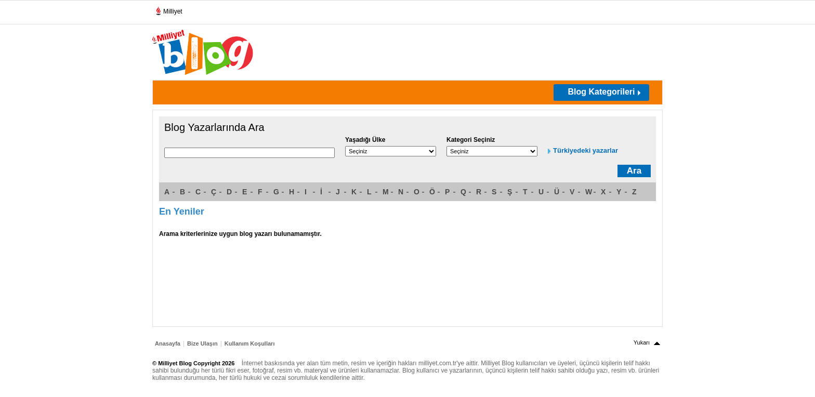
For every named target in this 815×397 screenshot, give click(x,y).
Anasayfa (167, 343)
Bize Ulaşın (202, 343)
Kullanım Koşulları (250, 343)
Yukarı (642, 342)
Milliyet (168, 9)
